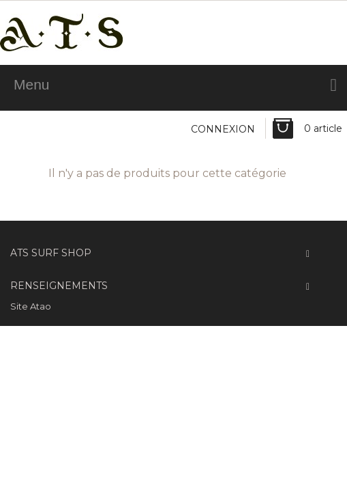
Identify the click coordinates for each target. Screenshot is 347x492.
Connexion (223, 129)
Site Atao (30, 306)
